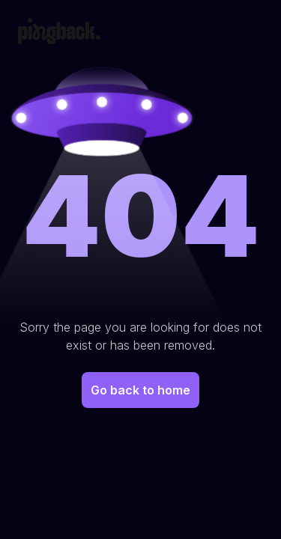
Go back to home (140, 390)
